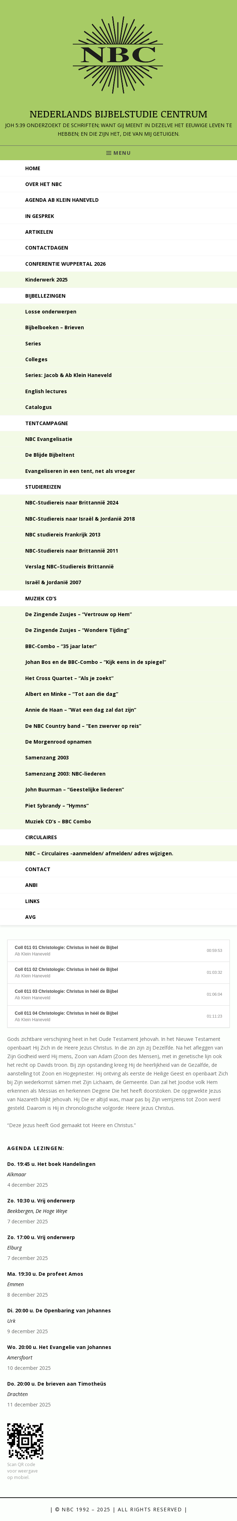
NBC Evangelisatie (48, 439)
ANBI (31, 885)
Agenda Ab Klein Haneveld (62, 199)
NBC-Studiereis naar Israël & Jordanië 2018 (80, 518)
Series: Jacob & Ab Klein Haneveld (68, 375)
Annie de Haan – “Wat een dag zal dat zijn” (80, 709)
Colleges (36, 359)
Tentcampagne (46, 423)
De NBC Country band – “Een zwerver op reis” (83, 725)
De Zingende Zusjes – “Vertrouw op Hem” (78, 614)
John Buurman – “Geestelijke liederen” (74, 789)
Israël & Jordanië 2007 (53, 582)
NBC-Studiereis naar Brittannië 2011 (71, 550)
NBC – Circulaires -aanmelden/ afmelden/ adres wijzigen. (99, 853)
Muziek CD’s (41, 598)
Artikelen (39, 231)
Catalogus (38, 407)
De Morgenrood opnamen (58, 741)
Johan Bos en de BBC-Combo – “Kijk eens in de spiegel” (95, 662)
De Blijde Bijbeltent (50, 454)
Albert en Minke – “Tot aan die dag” (71, 693)
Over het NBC (43, 184)
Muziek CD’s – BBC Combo (58, 821)
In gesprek (39, 216)
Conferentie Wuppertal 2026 (65, 263)
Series (33, 343)
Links (32, 901)
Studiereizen (43, 486)
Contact (37, 869)
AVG (30, 916)
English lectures (46, 391)
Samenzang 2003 (47, 757)
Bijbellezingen (45, 295)
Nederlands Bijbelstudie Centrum (118, 113)
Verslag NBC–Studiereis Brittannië (69, 566)
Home (32, 168)
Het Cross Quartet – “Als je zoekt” (69, 678)
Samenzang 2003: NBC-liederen (65, 773)
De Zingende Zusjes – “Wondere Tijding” (77, 630)
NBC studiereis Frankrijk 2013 (62, 534)
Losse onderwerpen (50, 311)
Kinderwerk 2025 (46, 279)
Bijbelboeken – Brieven (54, 327)
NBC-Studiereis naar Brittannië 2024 (71, 502)
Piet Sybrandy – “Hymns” (57, 805)
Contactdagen (46, 247)
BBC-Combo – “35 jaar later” (61, 646)
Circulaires (41, 837)
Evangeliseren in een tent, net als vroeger (80, 471)
